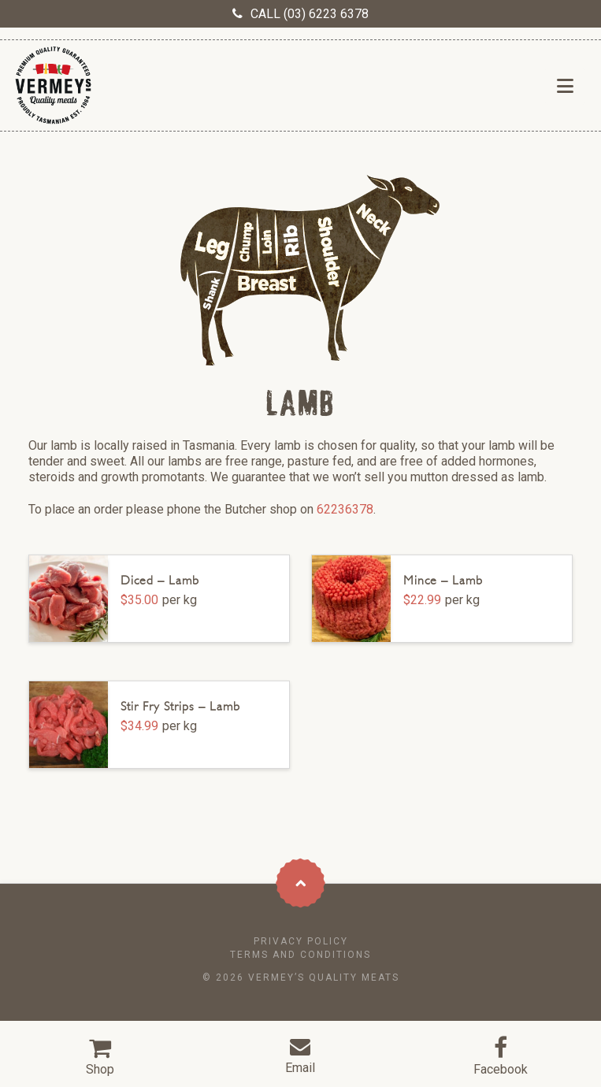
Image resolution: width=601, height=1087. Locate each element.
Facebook (500, 1069)
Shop (100, 1069)
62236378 (345, 509)
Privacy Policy (301, 941)
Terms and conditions (300, 954)
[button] (565, 86)
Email (300, 1067)
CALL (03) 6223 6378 (309, 13)
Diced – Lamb (160, 580)
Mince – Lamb (443, 580)
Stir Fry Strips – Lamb (180, 706)
